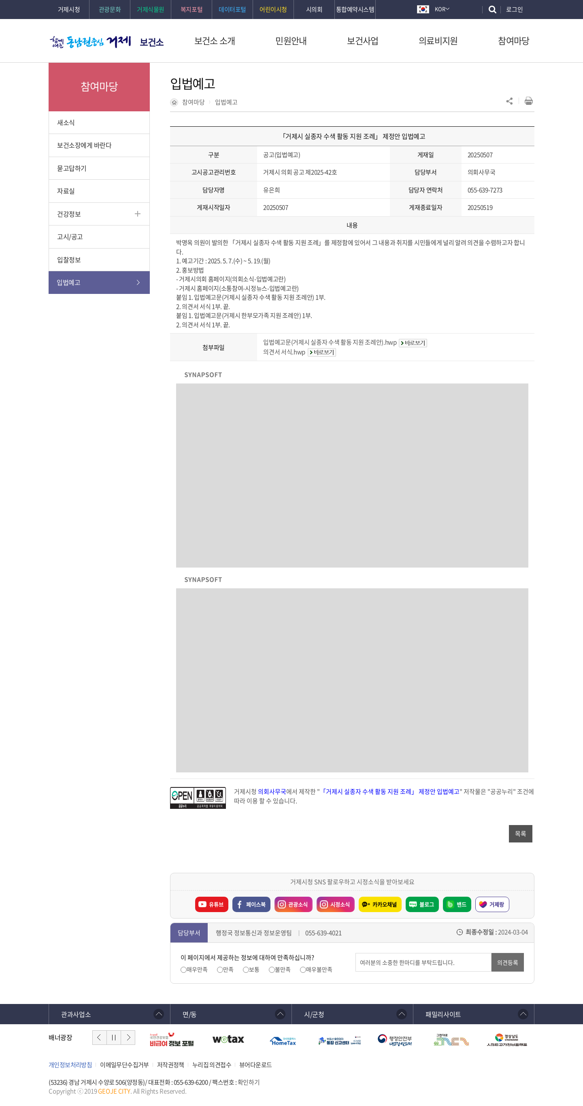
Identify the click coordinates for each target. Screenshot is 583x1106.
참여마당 (193, 102)
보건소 (152, 42)
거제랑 (496, 904)
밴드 (461, 904)
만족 (228, 969)
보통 (254, 969)
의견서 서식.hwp (284, 351)
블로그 (426, 904)
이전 (99, 1037)
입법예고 (226, 102)
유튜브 (216, 904)
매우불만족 (319, 969)
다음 (128, 1037)
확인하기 (249, 1082)
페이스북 (256, 904)
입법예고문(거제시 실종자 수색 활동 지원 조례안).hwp (330, 342)
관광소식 (291, 902)
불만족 (283, 969)
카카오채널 (384, 904)
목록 (520, 833)
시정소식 (333, 902)
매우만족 (197, 969)
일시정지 (114, 1037)
